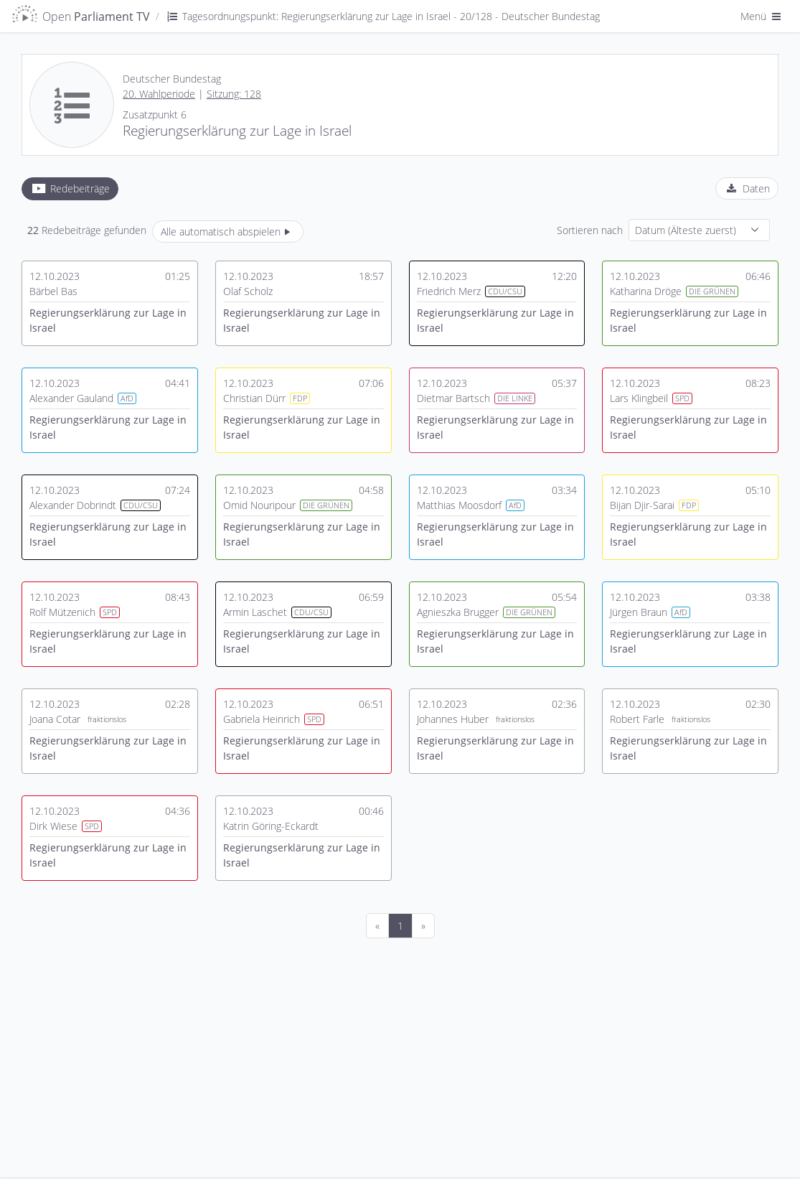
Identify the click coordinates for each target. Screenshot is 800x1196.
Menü (761, 16)
